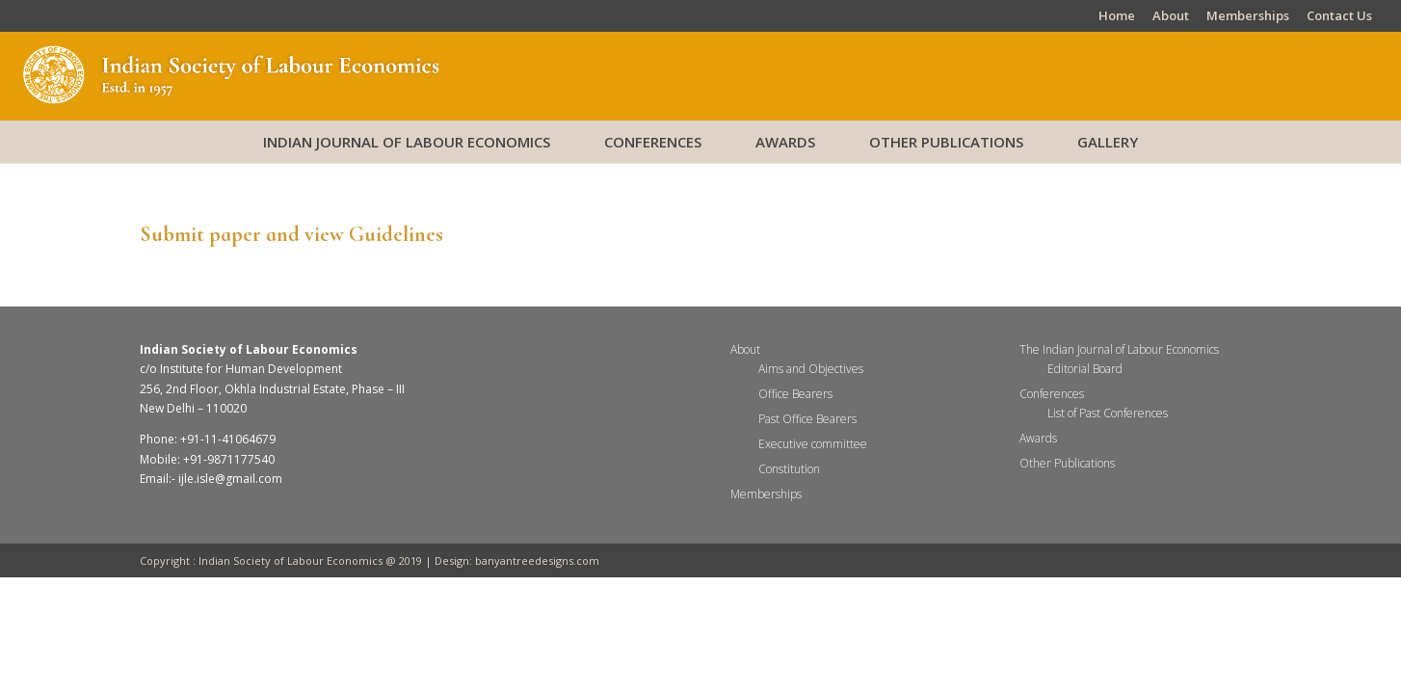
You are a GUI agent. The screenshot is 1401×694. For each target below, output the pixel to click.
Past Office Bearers (807, 419)
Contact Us (1339, 17)
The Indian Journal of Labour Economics (1119, 349)
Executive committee (812, 444)
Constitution (789, 469)
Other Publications (946, 141)
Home (1116, 17)
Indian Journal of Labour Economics (406, 141)
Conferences (652, 141)
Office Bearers (795, 394)
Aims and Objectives (810, 368)
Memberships (1247, 17)
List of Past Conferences (1107, 413)
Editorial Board (1085, 368)
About (1170, 17)
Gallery (1107, 141)
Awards (785, 141)
